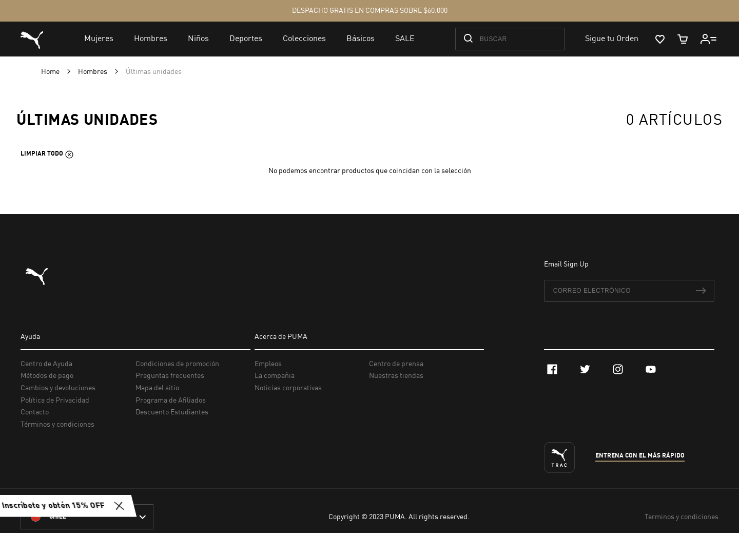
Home (51, 71)
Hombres (93, 71)
